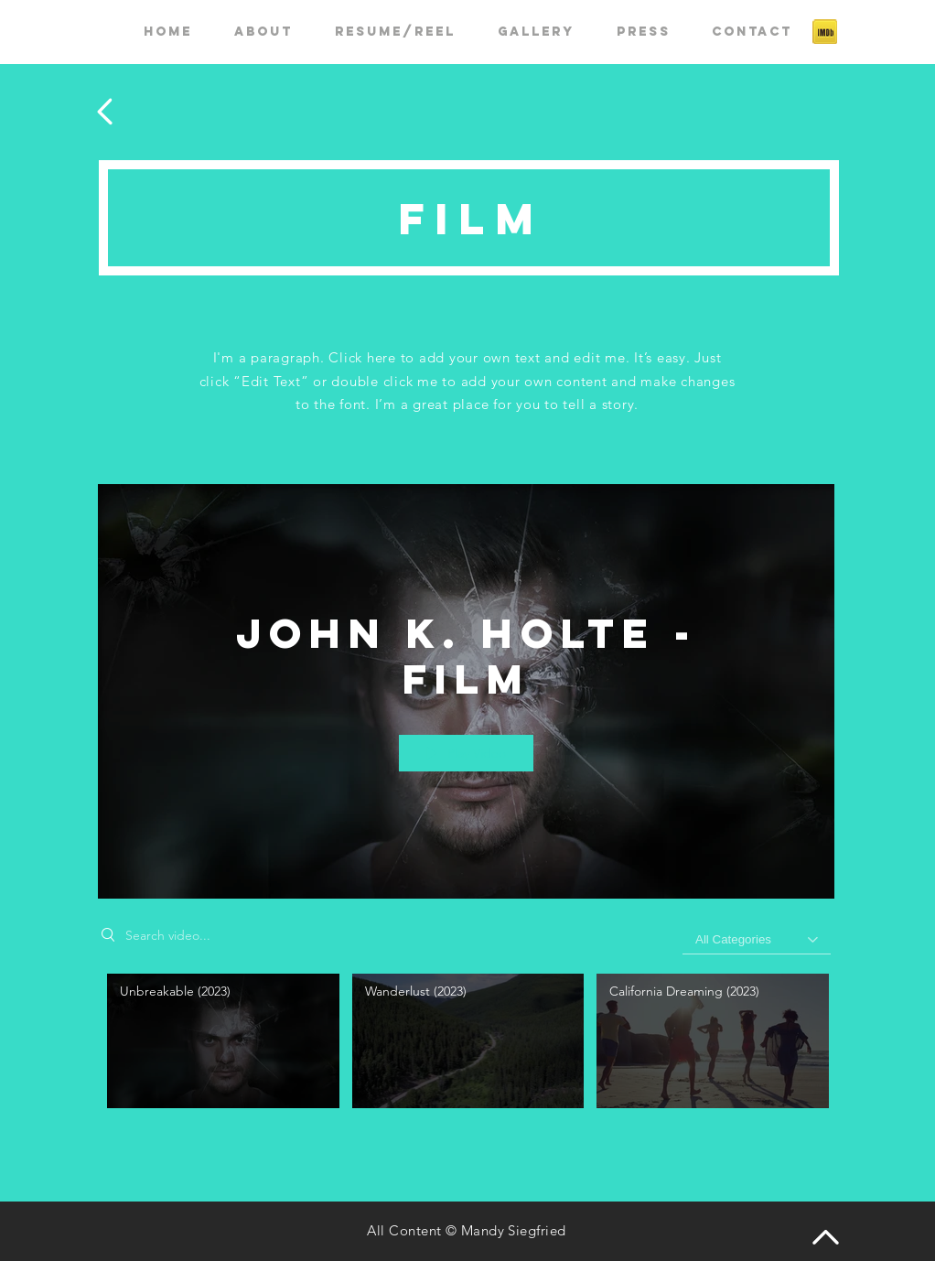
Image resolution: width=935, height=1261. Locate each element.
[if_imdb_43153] (824, 31)
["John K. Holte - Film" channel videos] (466, 1044)
